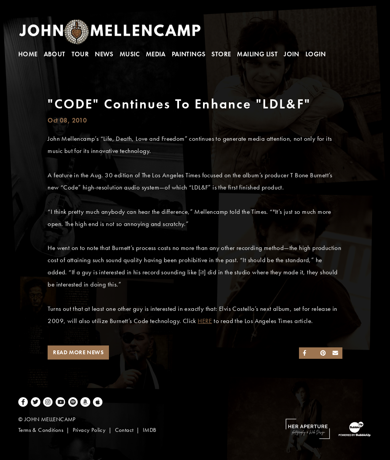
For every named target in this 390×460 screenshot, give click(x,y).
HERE (205, 321)
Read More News (78, 352)
